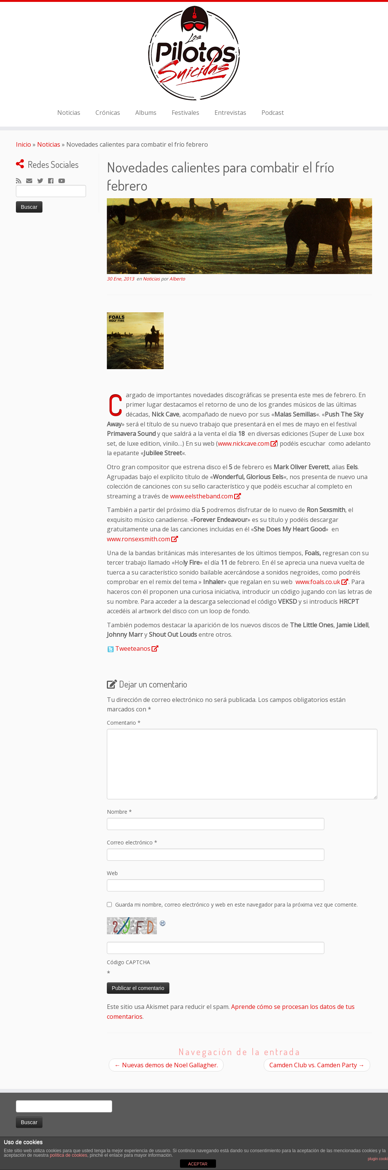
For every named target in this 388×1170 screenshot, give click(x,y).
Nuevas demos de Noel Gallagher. (166, 1065)
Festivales (185, 112)
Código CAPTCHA (128, 962)
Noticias (68, 112)
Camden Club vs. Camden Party (317, 1065)
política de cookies (68, 1155)
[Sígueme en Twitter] (42, 181)
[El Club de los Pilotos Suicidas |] (194, 53)
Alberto (177, 279)
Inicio (23, 144)
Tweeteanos (132, 648)
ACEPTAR (197, 1164)
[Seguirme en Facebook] (53, 181)
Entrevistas (230, 112)
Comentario (124, 722)
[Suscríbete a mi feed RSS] (21, 181)
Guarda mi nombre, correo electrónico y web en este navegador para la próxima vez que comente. (236, 904)
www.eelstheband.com (201, 496)
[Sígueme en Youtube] (64, 181)
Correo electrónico (132, 842)
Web (112, 873)
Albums (145, 112)
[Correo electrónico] (31, 181)
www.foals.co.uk (318, 582)
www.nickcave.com (243, 443)
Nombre (119, 811)
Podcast (272, 112)
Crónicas (107, 112)
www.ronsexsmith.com (138, 539)
